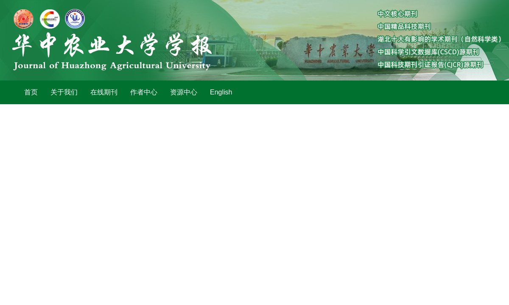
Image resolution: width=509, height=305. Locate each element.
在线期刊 (103, 92)
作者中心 (143, 92)
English (221, 92)
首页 (31, 92)
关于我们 (64, 92)
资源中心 (183, 92)
